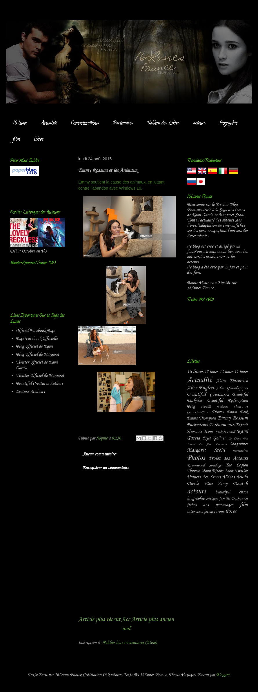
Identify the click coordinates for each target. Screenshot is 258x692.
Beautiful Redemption (227, 400)
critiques (212, 499)
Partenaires (123, 123)
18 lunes (226, 372)
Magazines (239, 444)
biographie (228, 123)
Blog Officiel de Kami (34, 346)
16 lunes (20, 123)
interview (195, 511)
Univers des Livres (163, 123)
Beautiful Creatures (208, 395)
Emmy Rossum (232, 418)
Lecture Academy (30, 391)
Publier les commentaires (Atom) (130, 642)
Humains (194, 431)
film (16, 139)
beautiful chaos (231, 492)
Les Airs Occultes (213, 444)
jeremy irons (214, 511)
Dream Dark (237, 412)
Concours (241, 406)
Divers (217, 412)
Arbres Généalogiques (232, 388)
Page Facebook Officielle (37, 338)
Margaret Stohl (206, 450)
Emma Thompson (201, 418)
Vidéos (229, 477)
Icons (208, 431)
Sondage (215, 465)
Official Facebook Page (35, 330)
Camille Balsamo (214, 407)
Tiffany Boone (223, 471)
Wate (208, 484)
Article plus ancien (152, 619)
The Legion (236, 465)
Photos (196, 458)
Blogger (223, 675)
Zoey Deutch (232, 484)
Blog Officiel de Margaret (37, 354)
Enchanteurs (197, 425)
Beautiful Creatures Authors (39, 383)
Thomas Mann (199, 470)
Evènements (221, 425)
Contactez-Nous (85, 123)
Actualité (49, 123)
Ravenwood (196, 465)
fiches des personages (210, 505)
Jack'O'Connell (225, 432)
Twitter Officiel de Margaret (40, 375)
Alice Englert (200, 388)
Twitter (241, 470)
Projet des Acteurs (228, 458)
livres (38, 139)
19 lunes (241, 372)
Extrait (242, 425)
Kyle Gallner (214, 438)
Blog (191, 406)
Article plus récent (99, 619)
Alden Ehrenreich (232, 381)
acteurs (199, 123)
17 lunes (211, 372)
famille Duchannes (233, 499)
